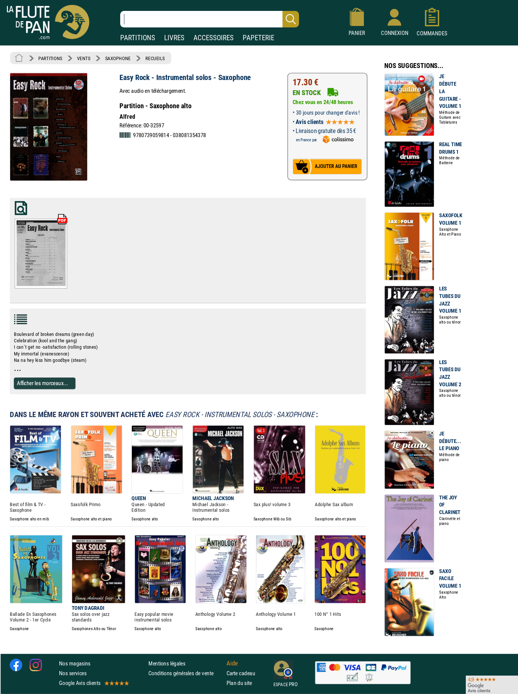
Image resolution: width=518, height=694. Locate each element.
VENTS (83, 58)
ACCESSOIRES (213, 37)
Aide (232, 663)
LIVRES (174, 37)
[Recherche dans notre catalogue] (209, 19)
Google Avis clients (93, 683)
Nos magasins (75, 663)
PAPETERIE (258, 37)
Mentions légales (166, 663)
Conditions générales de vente (185, 673)
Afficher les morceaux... (42, 383)
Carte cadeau (241, 673)
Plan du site (239, 683)
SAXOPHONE (118, 58)
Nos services (72, 673)
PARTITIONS (137, 37)
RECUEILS (155, 58)
